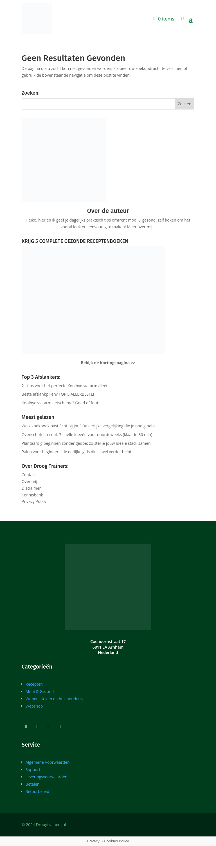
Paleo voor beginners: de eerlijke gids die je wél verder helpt (77, 451)
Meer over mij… (141, 226)
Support (33, 769)
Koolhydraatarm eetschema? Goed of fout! (60, 402)
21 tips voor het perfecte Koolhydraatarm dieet (65, 385)
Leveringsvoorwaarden (47, 776)
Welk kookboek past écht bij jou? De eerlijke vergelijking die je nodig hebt (88, 425)
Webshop (34, 706)
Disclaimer (31, 488)
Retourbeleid (37, 791)
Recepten (34, 684)
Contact (29, 474)
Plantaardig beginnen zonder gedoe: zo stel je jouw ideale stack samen (86, 443)
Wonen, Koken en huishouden (53, 698)
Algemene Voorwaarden (48, 762)
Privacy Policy (34, 501)
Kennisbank (32, 495)
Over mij (29, 481)
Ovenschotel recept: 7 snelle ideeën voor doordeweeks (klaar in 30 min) (87, 434)
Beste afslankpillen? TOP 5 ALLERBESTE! (58, 394)
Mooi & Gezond (40, 691)
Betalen (33, 784)
